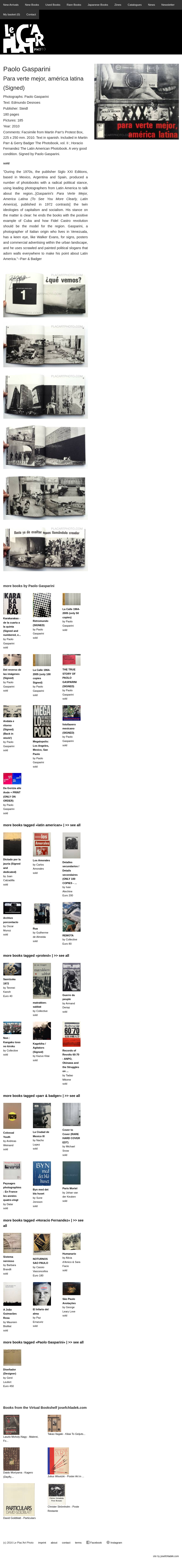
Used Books (53, 4)
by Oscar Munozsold (10, 926)
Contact (31, 14)
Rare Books (74, 4)
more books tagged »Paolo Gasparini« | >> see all (43, 1342)
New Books (32, 4)
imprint (42, 1542)
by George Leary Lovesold (69, 1307)
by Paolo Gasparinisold (40, 629)
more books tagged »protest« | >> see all (36, 955)
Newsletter (167, 4)
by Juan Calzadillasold (12, 872)
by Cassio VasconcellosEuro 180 (40, 1267)
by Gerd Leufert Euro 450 (9, 1377)
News (151, 4)
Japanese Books (98, 4)
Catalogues (135, 4)
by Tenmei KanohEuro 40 (9, 987)
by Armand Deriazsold (69, 1003)
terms (78, 1542)
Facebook (94, 1542)
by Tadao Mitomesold (71, 1067)
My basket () (11, 14)
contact (66, 1542)
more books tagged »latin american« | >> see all (42, 825)
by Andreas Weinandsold (9, 1141)
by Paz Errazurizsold (41, 1317)
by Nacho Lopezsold (41, 1140)
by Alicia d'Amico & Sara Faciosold (71, 1262)
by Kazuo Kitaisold (41, 1052)
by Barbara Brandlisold (9, 1265)
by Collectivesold (12, 1046)
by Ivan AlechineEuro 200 (71, 879)
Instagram (114, 1542)
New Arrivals (11, 4)
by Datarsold (12, 1196)
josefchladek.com (169, 1556)
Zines (117, 4)
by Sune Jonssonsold (41, 1198)
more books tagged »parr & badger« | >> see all (41, 1096)
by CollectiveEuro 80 (70, 939)
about (54, 1542)
